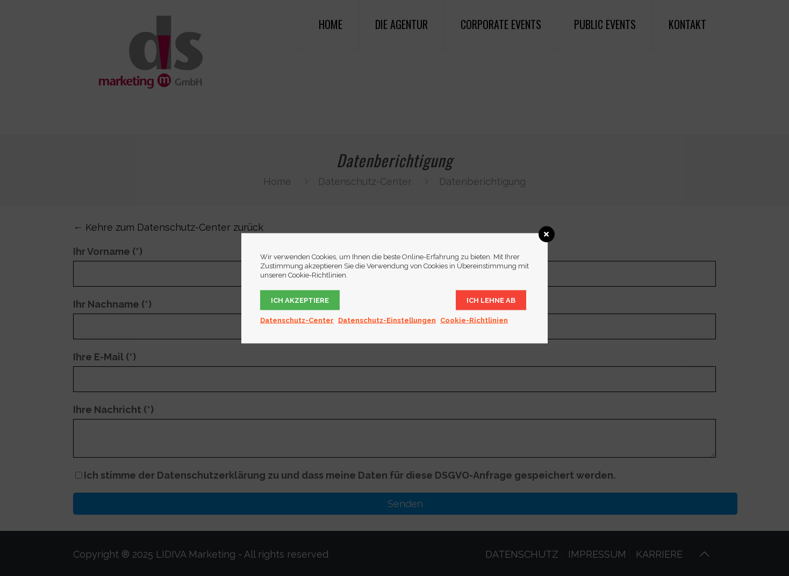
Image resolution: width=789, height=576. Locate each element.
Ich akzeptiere (300, 300)
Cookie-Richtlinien (474, 320)
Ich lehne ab (491, 300)
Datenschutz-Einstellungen (387, 320)
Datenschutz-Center (297, 320)
